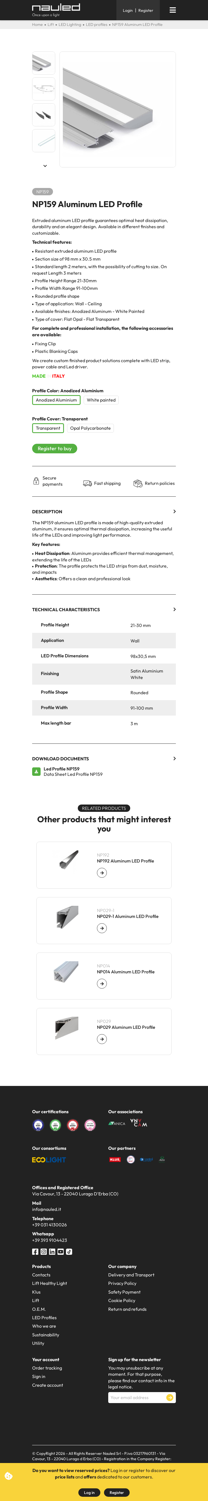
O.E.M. (39, 1309)
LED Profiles (44, 1317)
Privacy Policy (122, 1283)
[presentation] (151, 1417)
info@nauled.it (46, 1209)
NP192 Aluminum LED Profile (125, 861)
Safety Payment (124, 1292)
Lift (35, 1300)
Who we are (44, 1326)
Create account (47, 1385)
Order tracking (47, 1368)
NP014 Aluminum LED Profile (126, 971)
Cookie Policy (121, 1300)
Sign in (38, 1376)
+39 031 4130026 (49, 1224)
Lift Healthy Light (49, 1283)
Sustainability (45, 1335)
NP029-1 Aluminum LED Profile (128, 916)
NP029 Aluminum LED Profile (126, 1027)
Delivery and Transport (131, 1275)
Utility (38, 1343)
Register (117, 1492)
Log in (89, 1492)
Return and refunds (127, 1309)
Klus (36, 1292)
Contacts (41, 1275)
